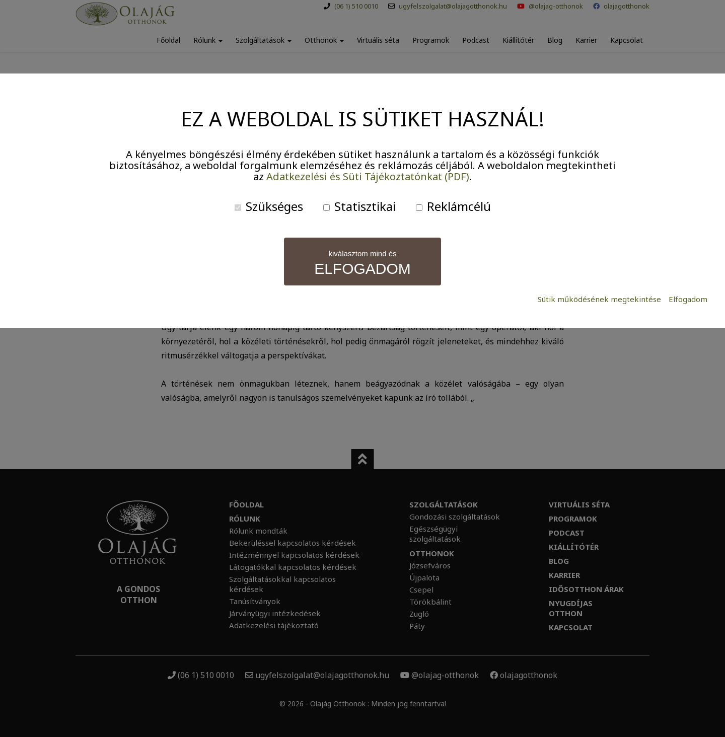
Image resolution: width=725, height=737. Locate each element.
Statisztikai (359, 206)
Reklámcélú (453, 206)
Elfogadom (688, 299)
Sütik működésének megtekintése (599, 299)
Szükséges (269, 206)
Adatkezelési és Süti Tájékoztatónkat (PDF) (367, 176)
